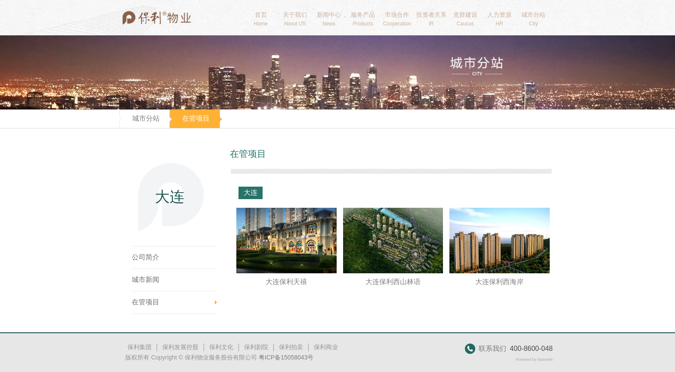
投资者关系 (431, 19)
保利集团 (139, 347)
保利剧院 (256, 347)
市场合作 (397, 19)
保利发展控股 (180, 347)
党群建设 (465, 19)
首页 (261, 19)
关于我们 (295, 19)
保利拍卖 (291, 347)
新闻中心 (329, 19)
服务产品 (363, 19)
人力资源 (499, 19)
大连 (250, 192)
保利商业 (326, 347)
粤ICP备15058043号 (286, 357)
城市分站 (534, 19)
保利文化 (221, 347)
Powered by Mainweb (534, 359)
